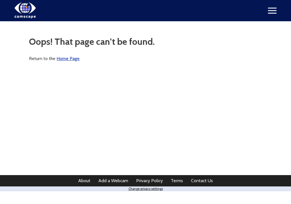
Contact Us (202, 180)
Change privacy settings (145, 189)
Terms (177, 180)
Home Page (68, 58)
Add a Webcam (113, 180)
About (84, 180)
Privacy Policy (149, 180)
